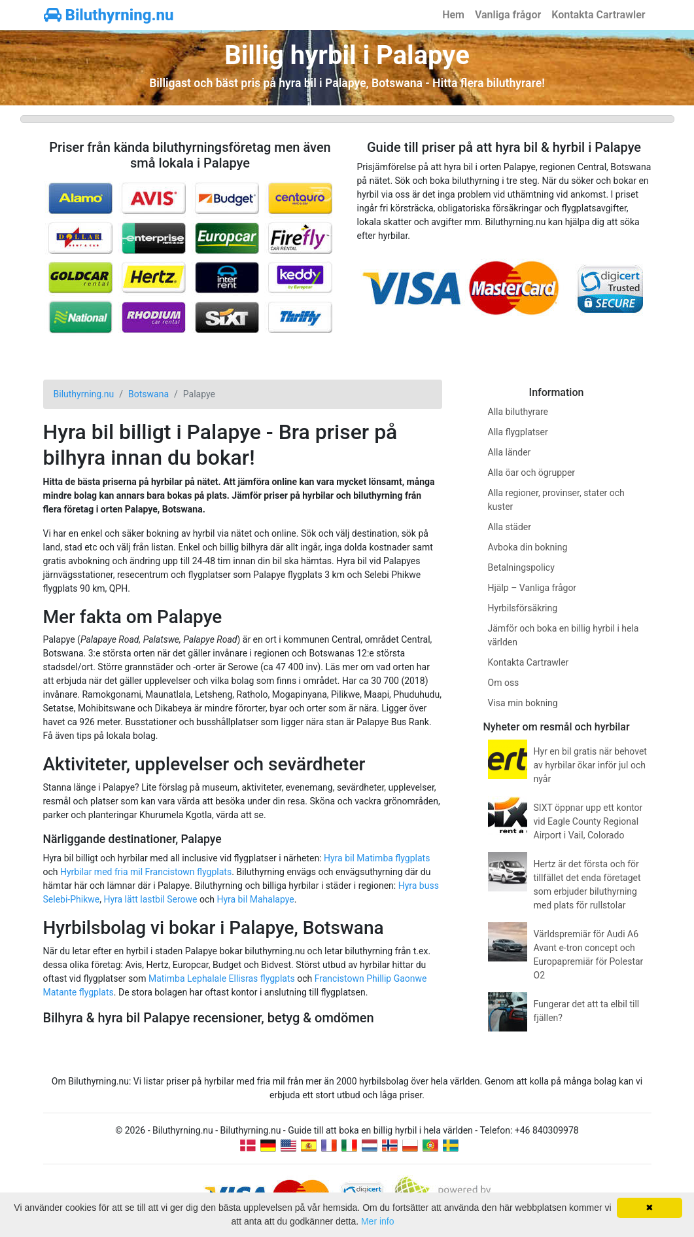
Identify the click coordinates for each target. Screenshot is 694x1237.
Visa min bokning (523, 703)
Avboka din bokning (528, 547)
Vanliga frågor (508, 15)
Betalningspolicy (521, 567)
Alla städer (510, 527)
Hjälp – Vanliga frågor (532, 588)
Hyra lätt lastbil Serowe (150, 899)
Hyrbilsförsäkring (523, 608)
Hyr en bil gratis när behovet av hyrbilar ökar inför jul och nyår (590, 765)
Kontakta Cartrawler (598, 15)
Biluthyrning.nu (109, 15)
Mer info (377, 1221)
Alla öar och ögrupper (532, 472)
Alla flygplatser (518, 432)
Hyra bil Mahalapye (255, 899)
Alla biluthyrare (518, 411)
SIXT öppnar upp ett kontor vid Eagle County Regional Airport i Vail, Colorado (588, 821)
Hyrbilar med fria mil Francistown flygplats (146, 872)
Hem (453, 15)
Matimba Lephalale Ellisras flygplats (221, 978)
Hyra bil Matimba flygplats (377, 858)
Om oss (503, 682)
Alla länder (509, 452)
